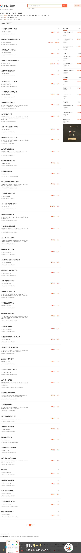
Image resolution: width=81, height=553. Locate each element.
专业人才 (14, 13)
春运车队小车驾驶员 (6, 171)
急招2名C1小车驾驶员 (7, 491)
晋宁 (30, 15)
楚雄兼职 (19, 536)
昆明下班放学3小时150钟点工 (9, 447)
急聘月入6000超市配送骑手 (8, 458)
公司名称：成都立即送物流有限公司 (7, 155)
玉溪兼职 (16, 536)
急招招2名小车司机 (6, 437)
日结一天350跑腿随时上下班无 (9, 127)
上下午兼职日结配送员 (7, 149)
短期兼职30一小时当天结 (8, 291)
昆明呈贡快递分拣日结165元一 (9, 204)
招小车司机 (4, 470)
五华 (12, 15)
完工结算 (18, 19)
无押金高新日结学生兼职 (8, 71)
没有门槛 (8, 13)
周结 (11, 19)
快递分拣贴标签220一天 (7, 313)
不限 (5, 17)
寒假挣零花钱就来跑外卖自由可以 (10, 39)
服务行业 (20, 13)
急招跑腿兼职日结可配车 (8, 102)
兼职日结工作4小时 (6, 114)
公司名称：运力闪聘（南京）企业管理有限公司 (10, 176)
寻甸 (42, 15)
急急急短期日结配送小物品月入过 (10, 337)
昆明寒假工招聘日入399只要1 (9, 369)
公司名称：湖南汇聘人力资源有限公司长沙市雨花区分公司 (12, 387)
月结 (14, 19)
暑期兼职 (33, 8)
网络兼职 (29, 8)
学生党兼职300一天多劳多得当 (9, 92)
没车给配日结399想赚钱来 (8, 393)
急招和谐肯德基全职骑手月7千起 (10, 60)
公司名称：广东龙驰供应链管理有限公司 (8, 121)
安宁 (24, 15)
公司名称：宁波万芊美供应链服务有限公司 (9, 44)
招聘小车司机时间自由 (7, 426)
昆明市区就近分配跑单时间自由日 (10, 260)
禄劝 (45, 15)
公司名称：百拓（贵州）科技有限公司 (8, 464)
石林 (36, 15)
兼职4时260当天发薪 (6, 380)
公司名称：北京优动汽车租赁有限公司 (8, 308)
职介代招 (12, 17)
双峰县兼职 (34, 536)
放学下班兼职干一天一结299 (9, 81)
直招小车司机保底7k (7, 326)
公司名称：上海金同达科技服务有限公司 (8, 65)
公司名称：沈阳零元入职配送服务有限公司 (9, 86)
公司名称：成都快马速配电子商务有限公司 (9, 165)
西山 (18, 15)
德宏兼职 (30, 536)
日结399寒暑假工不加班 (7, 281)
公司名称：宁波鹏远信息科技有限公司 (8, 33)
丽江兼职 (26, 536)
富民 (39, 15)
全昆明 (5, 15)
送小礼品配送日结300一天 (8, 416)
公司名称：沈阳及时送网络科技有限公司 (8, 108)
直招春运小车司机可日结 (8, 501)
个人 (8, 17)
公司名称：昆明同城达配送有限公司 (7, 75)
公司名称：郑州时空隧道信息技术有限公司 (9, 220)
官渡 (9, 15)
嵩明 (33, 15)
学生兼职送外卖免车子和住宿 (9, 29)
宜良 (27, 15)
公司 (16, 17)
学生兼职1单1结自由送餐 (8, 226)
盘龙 (15, 15)
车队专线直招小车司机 (7, 303)
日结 (8, 19)
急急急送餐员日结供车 (7, 359)
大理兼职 (12, 536)
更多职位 (79, 28)
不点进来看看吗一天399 (7, 249)
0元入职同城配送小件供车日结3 (10, 181)
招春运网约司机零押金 (7, 512)
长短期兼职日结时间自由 (8, 193)
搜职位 (64, 5)
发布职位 (77, 5)
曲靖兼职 (37, 536)
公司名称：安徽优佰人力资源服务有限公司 (9, 320)
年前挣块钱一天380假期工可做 (9, 270)
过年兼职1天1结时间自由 (8, 160)
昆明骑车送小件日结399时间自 (9, 347)
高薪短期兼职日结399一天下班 (9, 137)
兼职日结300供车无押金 (7, 237)
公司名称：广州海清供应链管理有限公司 (8, 208)
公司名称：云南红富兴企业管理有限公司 (8, 54)
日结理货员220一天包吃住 (8, 50)
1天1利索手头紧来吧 (6, 404)
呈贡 (21, 15)
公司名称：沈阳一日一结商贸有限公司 (8, 131)
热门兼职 (2, 13)
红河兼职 (23, 536)
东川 (48, 15)
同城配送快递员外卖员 (7, 214)
